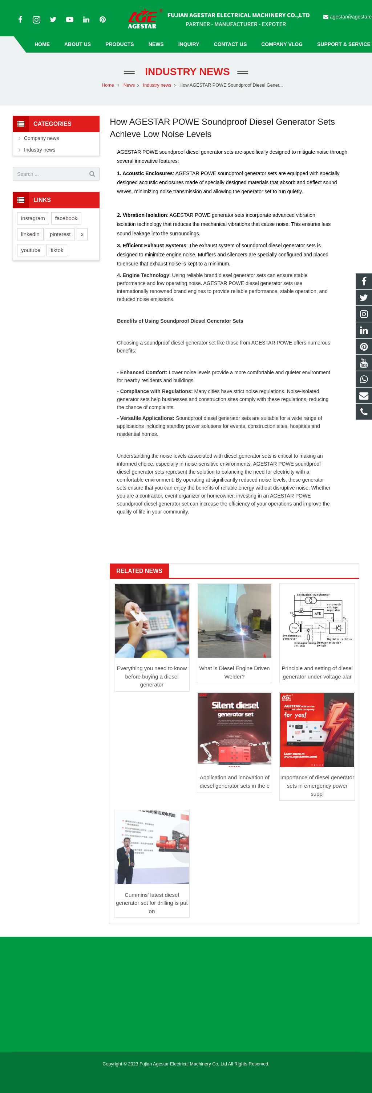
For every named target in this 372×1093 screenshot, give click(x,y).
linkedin (30, 234)
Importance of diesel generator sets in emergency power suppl (317, 785)
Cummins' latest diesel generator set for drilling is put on (152, 903)
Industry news (186, 71)
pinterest (60, 234)
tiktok (56, 250)
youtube (30, 250)
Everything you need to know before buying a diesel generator (152, 676)
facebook (66, 218)
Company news (41, 138)
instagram (33, 218)
